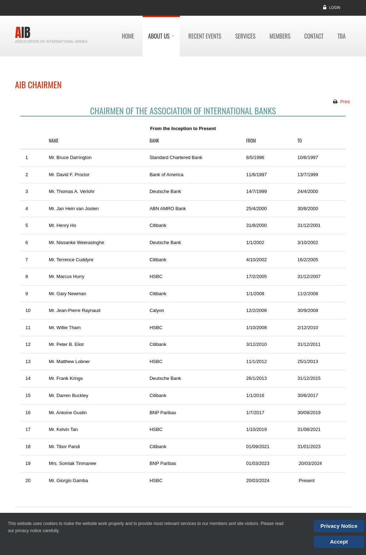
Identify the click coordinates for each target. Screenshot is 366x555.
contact (313, 36)
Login (334, 8)
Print (345, 101)
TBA (341, 36)
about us (161, 36)
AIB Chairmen (38, 84)
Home (128, 36)
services (245, 36)
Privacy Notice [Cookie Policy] (339, 526)
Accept (339, 542)
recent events (204, 36)
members (279, 36)
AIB (22, 32)
